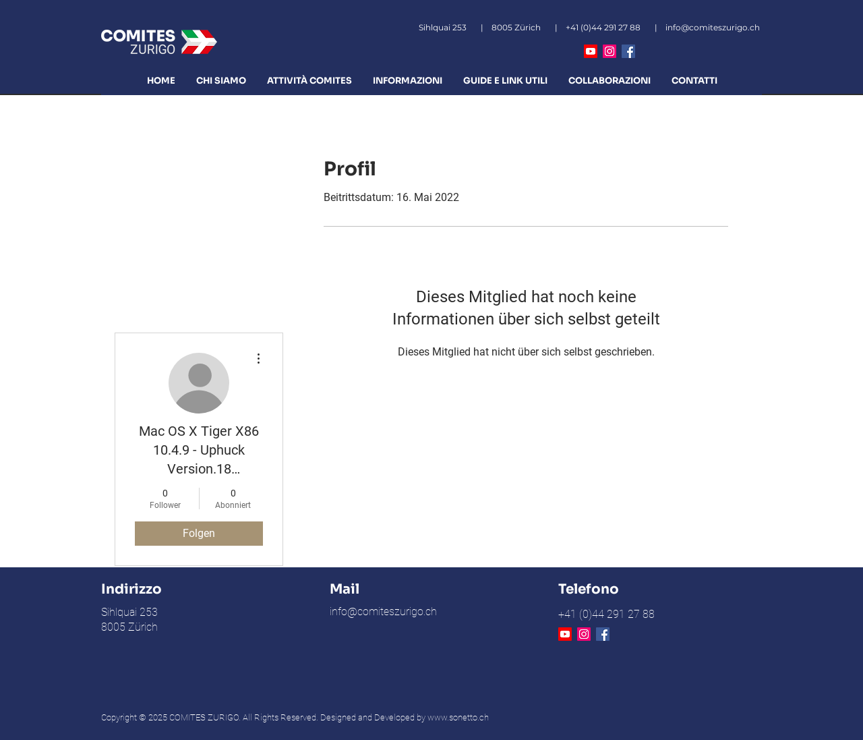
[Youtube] (590, 51)
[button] (220, 80)
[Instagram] (609, 51)
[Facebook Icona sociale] (628, 51)
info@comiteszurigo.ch (712, 27)
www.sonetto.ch (458, 717)
